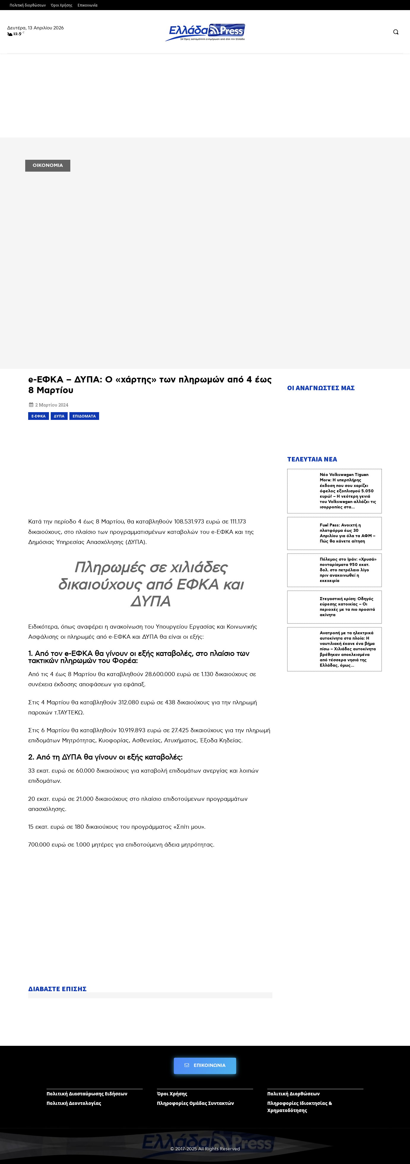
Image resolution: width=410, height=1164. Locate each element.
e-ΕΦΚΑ (38, 416)
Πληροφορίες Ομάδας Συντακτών (195, 1103)
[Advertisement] (150, 467)
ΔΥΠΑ (59, 416)
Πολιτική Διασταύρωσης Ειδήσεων (87, 1094)
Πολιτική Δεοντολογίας (74, 1103)
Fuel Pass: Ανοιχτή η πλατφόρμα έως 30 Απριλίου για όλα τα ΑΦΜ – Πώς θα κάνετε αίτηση (347, 533)
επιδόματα (84, 416)
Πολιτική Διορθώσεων (293, 1094)
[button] (396, 32)
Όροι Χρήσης (172, 1094)
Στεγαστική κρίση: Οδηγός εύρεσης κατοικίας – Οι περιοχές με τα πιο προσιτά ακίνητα (347, 607)
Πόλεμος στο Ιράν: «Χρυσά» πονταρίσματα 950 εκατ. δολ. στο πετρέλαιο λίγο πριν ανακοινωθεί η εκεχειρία (348, 570)
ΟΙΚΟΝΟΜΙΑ (48, 165)
